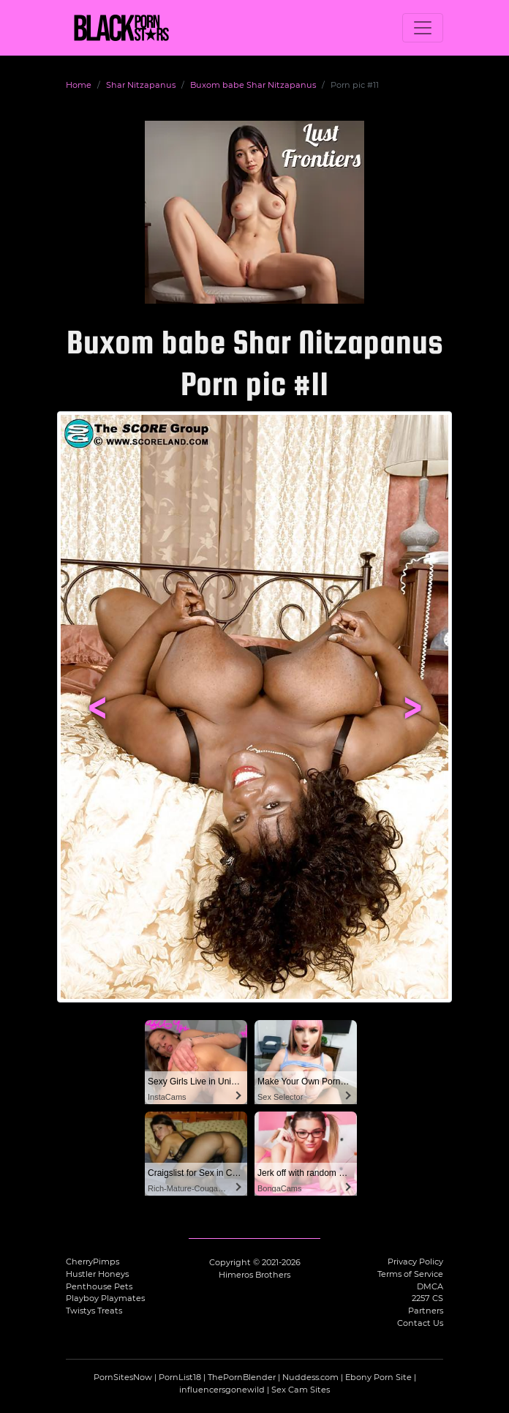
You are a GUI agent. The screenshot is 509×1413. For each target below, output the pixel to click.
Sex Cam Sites (300, 1389)
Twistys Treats (94, 1310)
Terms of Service (410, 1274)
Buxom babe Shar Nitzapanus (253, 85)
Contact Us (420, 1323)
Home (78, 85)
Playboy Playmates (105, 1298)
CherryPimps (92, 1261)
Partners (425, 1310)
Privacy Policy (415, 1261)
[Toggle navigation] (422, 27)
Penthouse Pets (99, 1286)
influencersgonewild (222, 1389)
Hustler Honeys (97, 1274)
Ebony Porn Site (378, 1377)
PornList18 (180, 1377)
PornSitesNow (123, 1377)
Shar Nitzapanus (141, 85)
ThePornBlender (242, 1377)
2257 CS (427, 1298)
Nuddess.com (310, 1377)
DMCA (430, 1286)
